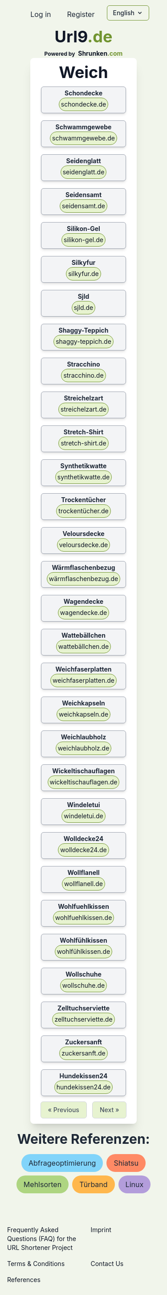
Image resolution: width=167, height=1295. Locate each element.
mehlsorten (42, 1184)
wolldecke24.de (83, 850)
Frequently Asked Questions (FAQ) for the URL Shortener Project (41, 1238)
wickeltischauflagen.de (84, 782)
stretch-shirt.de (83, 443)
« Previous (63, 1110)
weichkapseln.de (83, 714)
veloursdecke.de (83, 545)
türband (93, 1184)
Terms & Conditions (36, 1263)
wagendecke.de (83, 612)
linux (135, 1184)
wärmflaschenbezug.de (83, 578)
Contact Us (107, 1263)
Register (80, 14)
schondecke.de (83, 104)
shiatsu (126, 1163)
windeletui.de (83, 816)
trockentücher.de (83, 511)
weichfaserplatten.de (83, 680)
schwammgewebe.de (83, 138)
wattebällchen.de (83, 646)
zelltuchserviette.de (83, 1019)
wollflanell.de (83, 883)
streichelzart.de (83, 409)
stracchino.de (83, 375)
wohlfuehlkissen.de (83, 917)
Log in (40, 14)
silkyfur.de (83, 273)
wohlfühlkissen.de (83, 951)
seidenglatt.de (84, 172)
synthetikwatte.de (83, 477)
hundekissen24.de (84, 1087)
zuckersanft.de (83, 1053)
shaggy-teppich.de (83, 341)
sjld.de (84, 307)
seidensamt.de (83, 206)
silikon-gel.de (83, 239)
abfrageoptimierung (62, 1163)
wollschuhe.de (83, 985)
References (24, 1279)
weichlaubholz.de (84, 748)
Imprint (101, 1229)
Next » (109, 1110)
